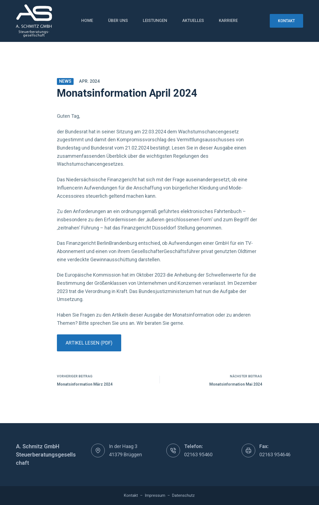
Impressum (155, 495)
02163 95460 (198, 454)
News (65, 81)
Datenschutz (183, 495)
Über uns (118, 20)
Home (87, 20)
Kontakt (286, 21)
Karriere (228, 20)
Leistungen (155, 20)
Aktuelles (193, 20)
